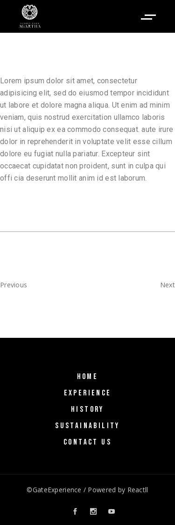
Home (87, 376)
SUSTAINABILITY (87, 425)
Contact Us (87, 442)
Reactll (137, 489)
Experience (88, 393)
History (87, 409)
